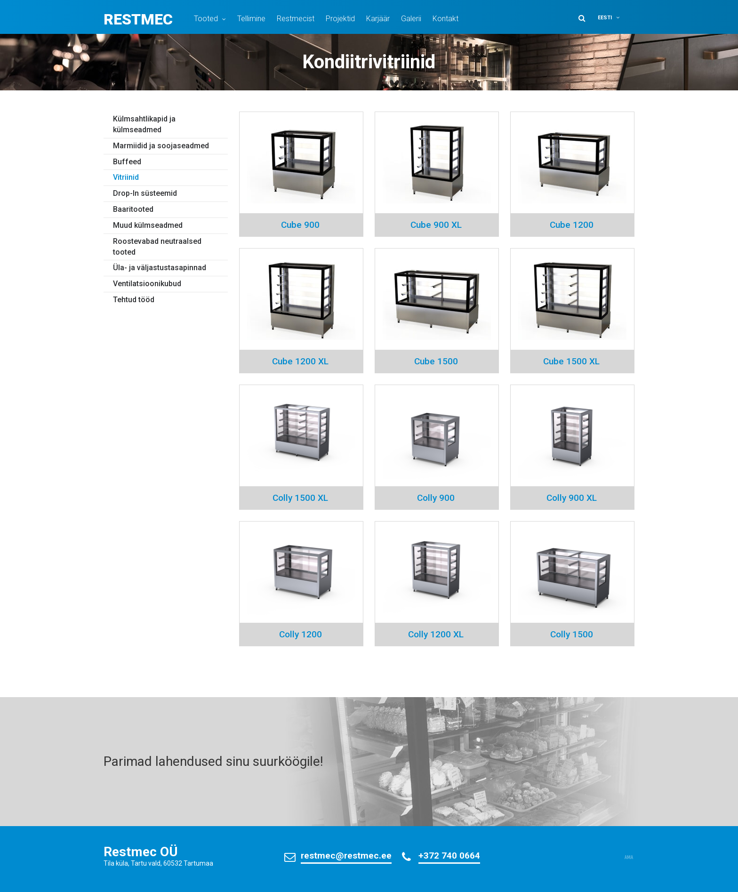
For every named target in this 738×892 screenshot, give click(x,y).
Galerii (411, 18)
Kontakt (445, 18)
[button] (614, 17)
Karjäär (378, 18)
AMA (629, 857)
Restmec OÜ (141, 851)
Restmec (138, 19)
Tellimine (251, 18)
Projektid (340, 18)
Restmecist (295, 18)
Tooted (206, 18)
